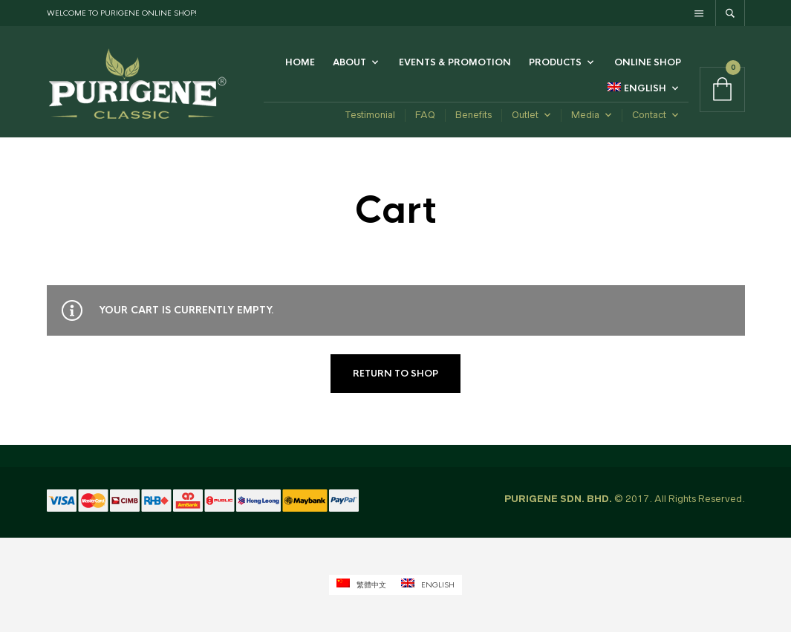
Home (300, 62)
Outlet (525, 114)
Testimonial (370, 114)
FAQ (425, 114)
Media (585, 114)
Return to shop (395, 373)
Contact (649, 114)
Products (555, 62)
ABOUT (349, 62)
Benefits (473, 114)
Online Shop (647, 62)
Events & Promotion (455, 62)
